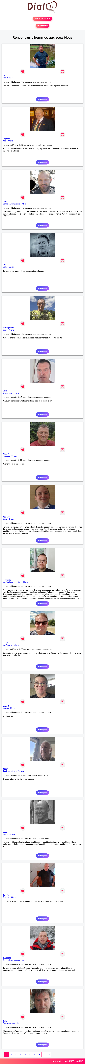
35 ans (11, 330)
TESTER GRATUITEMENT (43, 19)
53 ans (12, 834)
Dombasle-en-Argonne (11, 960)
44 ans (25, 582)
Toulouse (6, 456)
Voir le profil (42, 99)
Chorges (6, 897)
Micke (5, 391)
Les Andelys (7, 645)
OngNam (6, 139)
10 (48, 1054)
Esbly (5, 519)
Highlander (7, 580)
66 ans (13, 897)
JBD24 (5, 769)
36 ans (24, 960)
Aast (4, 141)
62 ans (11, 267)
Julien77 (6, 517)
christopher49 (8, 328)
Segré (5, 330)
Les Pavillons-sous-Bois (12, 582)
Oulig (5, 1021)
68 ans (16, 645)
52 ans (12, 708)
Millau (5, 267)
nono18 (6, 706)
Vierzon (6, 708)
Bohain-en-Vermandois (12, 204)
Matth (5, 202)
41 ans (24, 204)
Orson (5, 76)
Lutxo (5, 832)
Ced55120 (7, 958)
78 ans (21, 771)
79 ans (10, 141)
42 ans (11, 519)
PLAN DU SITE (68, 1061)
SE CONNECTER (42, 26)
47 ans (16, 393)
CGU (59, 1061)
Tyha (5, 265)
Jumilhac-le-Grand (10, 771)
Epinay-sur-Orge (9, 1023)
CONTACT (79, 1061)
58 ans (19, 1023)
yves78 (5, 643)
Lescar (5, 834)
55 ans (11, 78)
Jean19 (6, 454)
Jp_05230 (7, 895)
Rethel (5, 78)
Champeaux (7, 393)
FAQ (54, 1061)
